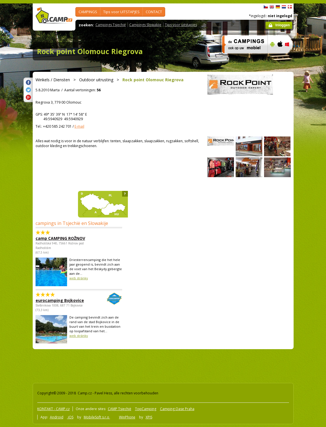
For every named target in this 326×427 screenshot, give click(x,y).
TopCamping (145, 408)
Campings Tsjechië (110, 24)
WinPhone (127, 417)
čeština (265, 7)
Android (56, 417)
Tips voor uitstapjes (181, 24)
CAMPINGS (88, 11)
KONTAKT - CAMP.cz (53, 408)
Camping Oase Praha (177, 408)
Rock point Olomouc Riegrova (90, 51)
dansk (290, 7)
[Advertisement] (135, 365)
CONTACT (154, 11)
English (272, 7)
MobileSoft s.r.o (97, 417)
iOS (70, 417)
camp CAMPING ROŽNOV (60, 238)
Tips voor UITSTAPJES (121, 11)
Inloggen (283, 25)
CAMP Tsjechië (119, 408)
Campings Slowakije (145, 24)
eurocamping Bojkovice (63, 300)
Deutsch (278, 7)
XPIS (149, 417)
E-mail (79, 126)
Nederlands (284, 7)
